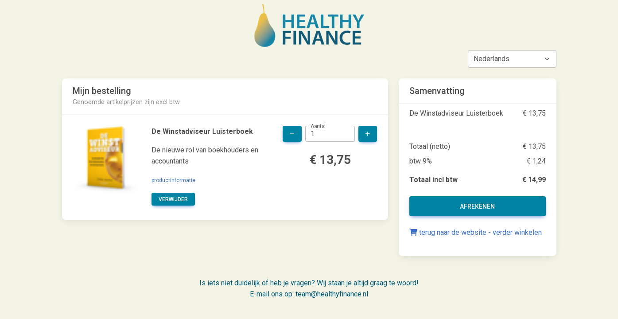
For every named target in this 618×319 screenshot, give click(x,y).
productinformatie (173, 180)
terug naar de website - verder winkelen (475, 232)
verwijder (173, 199)
